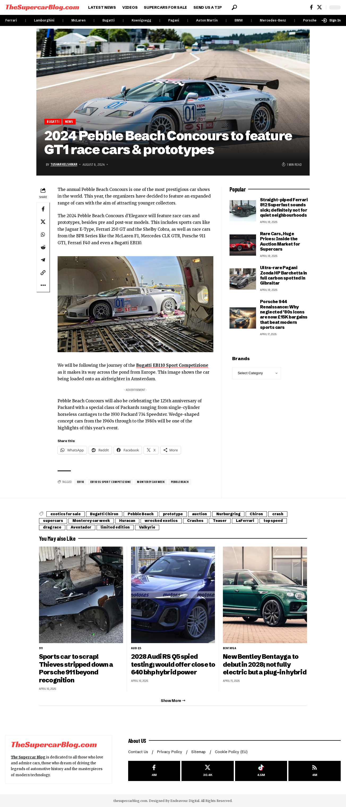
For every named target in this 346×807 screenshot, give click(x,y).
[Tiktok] (261, 770)
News (69, 121)
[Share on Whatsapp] (43, 234)
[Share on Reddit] (43, 247)
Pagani (173, 20)
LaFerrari (258, 520)
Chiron (270, 514)
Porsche (310, 20)
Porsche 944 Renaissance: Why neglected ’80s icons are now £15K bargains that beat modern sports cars (284, 314)
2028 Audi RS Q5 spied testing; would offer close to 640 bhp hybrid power (169, 664)
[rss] (314, 770)
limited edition (120, 527)
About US (137, 740)
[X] (319, 7)
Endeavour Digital (184, 800)
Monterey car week (151, 481)
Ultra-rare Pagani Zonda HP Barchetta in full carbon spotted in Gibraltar (283, 275)
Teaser (230, 520)
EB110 (80, 481)
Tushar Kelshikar (64, 164)
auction (209, 514)
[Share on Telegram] (43, 260)
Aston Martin (207, 20)
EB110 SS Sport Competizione (110, 481)
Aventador (84, 527)
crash (292, 514)
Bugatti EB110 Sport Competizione (172, 365)
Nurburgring (240, 514)
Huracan (133, 520)
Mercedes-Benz (273, 20)
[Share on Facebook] (43, 209)
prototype (180, 514)
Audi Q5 (136, 648)
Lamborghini (44, 20)
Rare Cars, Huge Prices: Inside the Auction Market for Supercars (280, 241)
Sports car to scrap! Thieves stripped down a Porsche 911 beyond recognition (76, 668)
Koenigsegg (141, 20)
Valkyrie (153, 527)
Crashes (204, 520)
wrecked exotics (169, 520)
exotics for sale (67, 514)
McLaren (78, 20)
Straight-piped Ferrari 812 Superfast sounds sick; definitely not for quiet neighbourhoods (284, 207)
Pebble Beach (180, 481)
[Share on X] (43, 221)
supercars (54, 520)
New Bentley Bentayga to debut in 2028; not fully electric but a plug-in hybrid (265, 664)
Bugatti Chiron (107, 514)
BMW (239, 20)
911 (41, 648)
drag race (53, 527)
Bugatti (108, 20)
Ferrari (11, 20)
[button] (234, 7)
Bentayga (229, 648)
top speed (288, 520)
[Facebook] (311, 7)
